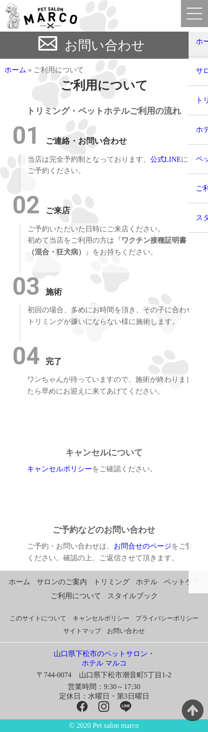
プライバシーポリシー (167, 618)
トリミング (111, 582)
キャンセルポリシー (59, 469)
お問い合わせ (105, 45)
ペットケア (182, 582)
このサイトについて (37, 618)
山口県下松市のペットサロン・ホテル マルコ (104, 658)
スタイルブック (132, 596)
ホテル (146, 582)
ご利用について (76, 596)
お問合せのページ (142, 546)
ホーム (15, 70)
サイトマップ (82, 631)
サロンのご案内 (62, 582)
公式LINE (165, 159)
